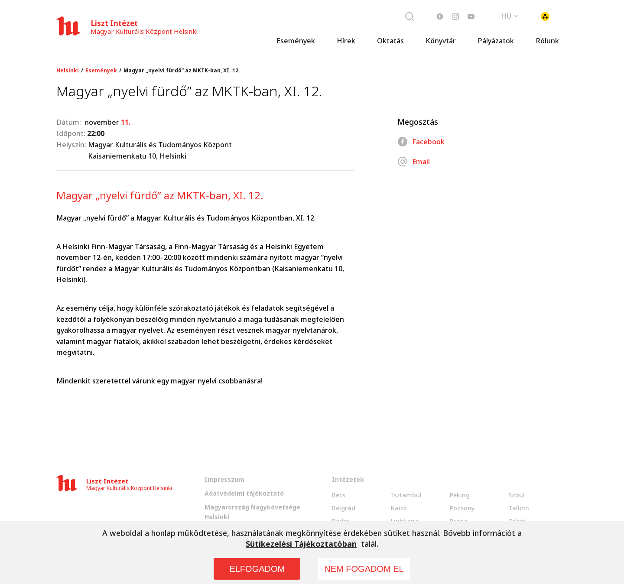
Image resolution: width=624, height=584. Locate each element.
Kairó (399, 508)
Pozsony (462, 508)
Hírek (346, 41)
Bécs (338, 495)
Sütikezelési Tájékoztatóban (301, 544)
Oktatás (390, 41)
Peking (460, 495)
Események (295, 41)
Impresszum (224, 479)
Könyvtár (441, 41)
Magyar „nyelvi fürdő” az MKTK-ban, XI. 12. (182, 70)
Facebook (421, 141)
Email (413, 161)
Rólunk (547, 41)
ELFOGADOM (257, 569)
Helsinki (67, 70)
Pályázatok (496, 41)
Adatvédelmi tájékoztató (244, 493)
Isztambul (406, 495)
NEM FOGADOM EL (363, 569)
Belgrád (343, 508)
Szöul (516, 495)
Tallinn (518, 508)
